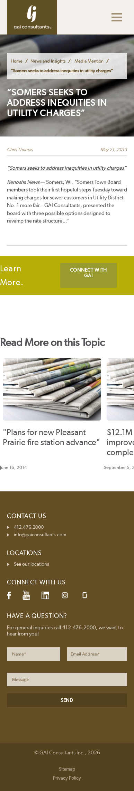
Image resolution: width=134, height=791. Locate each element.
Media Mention (89, 61)
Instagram (65, 595)
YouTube (26, 595)
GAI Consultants (32, 17)
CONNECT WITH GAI (88, 272)
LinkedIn (45, 595)
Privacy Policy (67, 778)
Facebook (9, 595)
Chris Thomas (20, 149)
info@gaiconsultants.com (40, 534)
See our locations (31, 564)
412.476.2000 (29, 527)
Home (17, 61)
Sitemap (67, 769)
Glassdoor (84, 595)
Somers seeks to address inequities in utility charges (66, 168)
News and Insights (47, 61)
